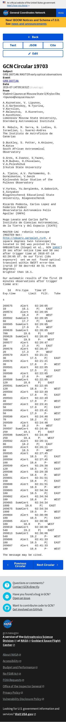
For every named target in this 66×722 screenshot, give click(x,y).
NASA (24, 641)
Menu (61, 12)
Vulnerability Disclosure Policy (22, 699)
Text (13, 45)
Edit (33, 53)
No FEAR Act (10, 674)
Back (33, 37)
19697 (57, 247)
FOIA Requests (12, 680)
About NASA (10, 655)
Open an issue (21, 598)
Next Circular (48, 565)
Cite (53, 45)
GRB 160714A (11, 81)
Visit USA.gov (24, 714)
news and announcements (29, 23)
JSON (33, 45)
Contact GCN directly (26, 587)
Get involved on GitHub (27, 609)
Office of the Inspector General (22, 686)
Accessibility (11, 661)
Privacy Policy (11, 693)
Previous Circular (16, 565)
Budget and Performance (19, 667)
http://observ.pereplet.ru (23, 238)
